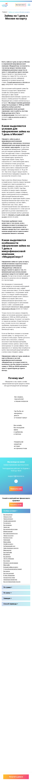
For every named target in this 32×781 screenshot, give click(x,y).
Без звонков (7, 556)
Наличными (6, 540)
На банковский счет (9, 546)
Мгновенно (6, 554)
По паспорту (7, 523)
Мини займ (6, 565)
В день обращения (9, 575)
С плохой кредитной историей (12, 569)
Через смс (6, 527)
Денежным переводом (10, 579)
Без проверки (7, 525)
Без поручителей (8, 573)
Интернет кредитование (10, 563)
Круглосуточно (7, 537)
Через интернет (8, 519)
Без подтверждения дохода (11, 581)
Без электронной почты (10, 533)
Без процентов (7, 514)
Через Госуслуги (8, 535)
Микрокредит (7, 550)
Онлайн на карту (8, 544)
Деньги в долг (7, 516)
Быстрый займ (7, 552)
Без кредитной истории (10, 529)
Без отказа (6, 560)
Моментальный (7, 531)
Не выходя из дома (9, 577)
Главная (4, 12)
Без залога (6, 571)
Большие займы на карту (10, 567)
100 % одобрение (8, 558)
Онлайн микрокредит (9, 521)
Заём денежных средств (10, 548)
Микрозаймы (7, 542)
